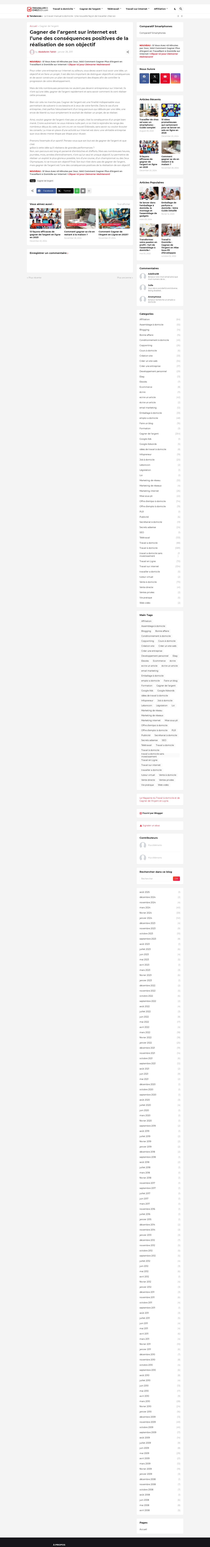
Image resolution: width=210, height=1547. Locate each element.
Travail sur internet (136, 8)
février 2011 (160, 1344)
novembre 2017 (160, 1183)
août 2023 (160, 944)
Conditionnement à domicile (160, 340)
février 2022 (160, 1037)
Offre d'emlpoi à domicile (160, 501)
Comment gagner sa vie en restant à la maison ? (79, 233)
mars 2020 (160, 1115)
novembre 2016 (160, 1209)
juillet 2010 (160, 1380)
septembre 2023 (160, 939)
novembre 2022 (160, 990)
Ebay (160, 376)
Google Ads (160, 439)
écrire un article (160, 402)
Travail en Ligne (160, 561)
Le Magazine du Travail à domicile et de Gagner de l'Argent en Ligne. (160, 799)
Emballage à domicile (160, 413)
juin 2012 (160, 1266)
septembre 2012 (160, 1255)
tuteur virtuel (160, 577)
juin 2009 (160, 1448)
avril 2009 (160, 1458)
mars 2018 (160, 1172)
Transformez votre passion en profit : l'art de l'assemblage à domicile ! (148, 245)
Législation (160, 470)
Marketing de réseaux (160, 485)
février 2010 (160, 1406)
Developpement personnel (160, 371)
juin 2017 (160, 1198)
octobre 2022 (160, 996)
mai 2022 (160, 1022)
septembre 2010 (160, 1370)
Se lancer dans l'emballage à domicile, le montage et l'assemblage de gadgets (148, 209)
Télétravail (113, 8)
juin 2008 (160, 1500)
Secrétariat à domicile (160, 522)
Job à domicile (160, 459)
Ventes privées (160, 592)
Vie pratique (160, 597)
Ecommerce (160, 387)
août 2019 (160, 1131)
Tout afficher (123, 204)
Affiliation (160, 8)
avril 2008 (160, 1510)
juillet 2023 (160, 949)
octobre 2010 (160, 1365)
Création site (160, 355)
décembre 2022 (160, 985)
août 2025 (160, 892)
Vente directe (160, 587)
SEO (160, 532)
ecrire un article (160, 397)
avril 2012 (160, 1276)
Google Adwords (160, 444)
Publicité (160, 517)
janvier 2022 (160, 1042)
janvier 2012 (160, 1287)
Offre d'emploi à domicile (160, 506)
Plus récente (35, 277)
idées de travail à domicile (160, 449)
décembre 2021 (160, 1048)
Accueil (33, 26)
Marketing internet (160, 491)
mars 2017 (160, 1203)
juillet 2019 (160, 1136)
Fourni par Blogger (151, 813)
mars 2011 (160, 1339)
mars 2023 (160, 970)
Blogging (160, 329)
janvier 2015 (160, 1219)
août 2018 (160, 1162)
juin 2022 (160, 1016)
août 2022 (160, 1006)
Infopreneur (160, 454)
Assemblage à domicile (160, 324)
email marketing (160, 407)
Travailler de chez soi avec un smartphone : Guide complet (149, 123)
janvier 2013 (160, 1235)
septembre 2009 (160, 1432)
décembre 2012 (160, 1240)
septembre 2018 (160, 1157)
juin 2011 (160, 1323)
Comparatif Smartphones (153, 33)
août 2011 (160, 1313)
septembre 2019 (160, 1126)
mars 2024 (160, 907)
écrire (160, 392)
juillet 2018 (160, 1167)
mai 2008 (160, 1505)
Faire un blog (160, 423)
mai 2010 (160, 1391)
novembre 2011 (160, 1297)
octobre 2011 (160, 1302)
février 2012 (160, 1281)
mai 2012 (160, 1271)
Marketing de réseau (160, 480)
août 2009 (160, 1437)
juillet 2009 (160, 1443)
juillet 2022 (160, 1011)
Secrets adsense (160, 527)
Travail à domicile (63, 8)
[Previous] (178, 16)
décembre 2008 (160, 1479)
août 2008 (160, 1494)
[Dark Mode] (175, 8)
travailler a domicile (160, 571)
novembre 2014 (160, 1229)
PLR (160, 511)
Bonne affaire (160, 335)
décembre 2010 (160, 1354)
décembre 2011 (160, 1292)
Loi (160, 475)
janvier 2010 (160, 1411)
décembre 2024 (160, 897)
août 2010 (160, 1375)
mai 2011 (160, 1328)
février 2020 (160, 1120)
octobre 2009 (160, 1427)
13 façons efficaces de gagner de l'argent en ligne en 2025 (45, 234)
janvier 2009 (160, 1474)
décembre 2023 (160, 923)
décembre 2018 (160, 1152)
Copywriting (160, 345)
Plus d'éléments (155, 845)
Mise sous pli (160, 496)
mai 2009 (160, 1453)
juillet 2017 (160, 1193)
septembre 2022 (160, 1001)
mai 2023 (160, 959)
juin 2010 (160, 1385)
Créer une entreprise (160, 366)
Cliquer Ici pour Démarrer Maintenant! (89, 64)
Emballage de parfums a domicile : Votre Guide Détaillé (169, 206)
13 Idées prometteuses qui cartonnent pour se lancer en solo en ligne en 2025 (170, 126)
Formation (160, 428)
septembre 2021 (160, 1063)
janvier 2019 (160, 1146)
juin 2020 (160, 1110)
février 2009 (160, 1469)
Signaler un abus (151, 825)
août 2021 (160, 1068)
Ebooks (160, 381)
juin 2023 (160, 954)
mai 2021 (160, 1079)
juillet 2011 (160, 1318)
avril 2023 (160, 964)
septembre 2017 (160, 1188)
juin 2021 (160, 1074)
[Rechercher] (180, 8)
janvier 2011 (160, 1349)
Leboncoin (160, 465)
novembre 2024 (160, 902)
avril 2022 (160, 1027)
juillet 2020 (160, 1105)
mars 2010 (160, 1401)
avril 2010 (160, 1396)
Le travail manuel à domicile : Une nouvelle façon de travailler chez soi (80, 16)
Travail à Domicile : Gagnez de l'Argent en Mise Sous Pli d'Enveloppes (170, 246)
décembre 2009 (160, 1417)
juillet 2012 (160, 1261)
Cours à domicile (160, 350)
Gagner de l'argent (90, 8)
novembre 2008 (160, 1484)
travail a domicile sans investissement (160, 555)
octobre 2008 (160, 1489)
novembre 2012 (160, 1245)
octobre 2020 (160, 1089)
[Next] (181, 16)
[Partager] (127, 52)
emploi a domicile (160, 418)
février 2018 (160, 1177)
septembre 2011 (160, 1307)
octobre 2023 (160, 933)
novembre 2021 (160, 1053)
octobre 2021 (160, 1058)
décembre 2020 (160, 1084)
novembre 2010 (160, 1359)
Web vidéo (160, 603)
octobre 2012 (160, 1250)
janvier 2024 (160, 918)
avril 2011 (160, 1333)
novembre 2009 (160, 1422)
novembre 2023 (160, 928)
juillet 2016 (160, 1214)
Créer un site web (160, 361)
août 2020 (160, 1100)
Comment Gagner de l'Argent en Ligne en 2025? (113, 233)
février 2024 (160, 913)
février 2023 (160, 975)
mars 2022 (160, 1032)
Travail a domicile (160, 543)
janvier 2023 (160, 980)
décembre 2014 (160, 1224)
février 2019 (160, 1141)
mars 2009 (160, 1463)
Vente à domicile (160, 582)
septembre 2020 (160, 1094)
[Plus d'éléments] (89, 190)
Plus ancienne (124, 277)
